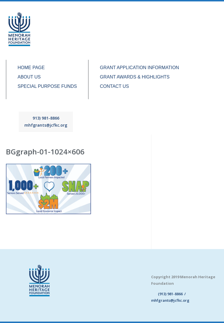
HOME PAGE (31, 67)
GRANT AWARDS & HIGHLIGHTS (135, 77)
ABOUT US (29, 77)
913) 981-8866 (46, 118)
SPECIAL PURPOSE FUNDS (47, 86)
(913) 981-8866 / (168, 293)
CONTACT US (114, 86)
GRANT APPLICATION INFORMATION (139, 67)
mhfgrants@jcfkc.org (45, 125)
